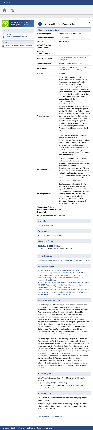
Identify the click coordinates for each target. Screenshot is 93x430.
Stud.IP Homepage (84, 8)
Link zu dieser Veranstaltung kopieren (18, 46)
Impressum (5, 428)
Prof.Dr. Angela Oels (45, 225)
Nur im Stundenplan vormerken (16, 37)
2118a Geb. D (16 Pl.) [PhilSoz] (70, 70)
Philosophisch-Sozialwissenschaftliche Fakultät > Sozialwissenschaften (64, 260)
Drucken (8, 34)
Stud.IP (13, 428)
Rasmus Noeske (44, 235)
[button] (89, 22)
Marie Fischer (57, 235)
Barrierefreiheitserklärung (46, 428)
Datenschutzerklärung (26, 428)
